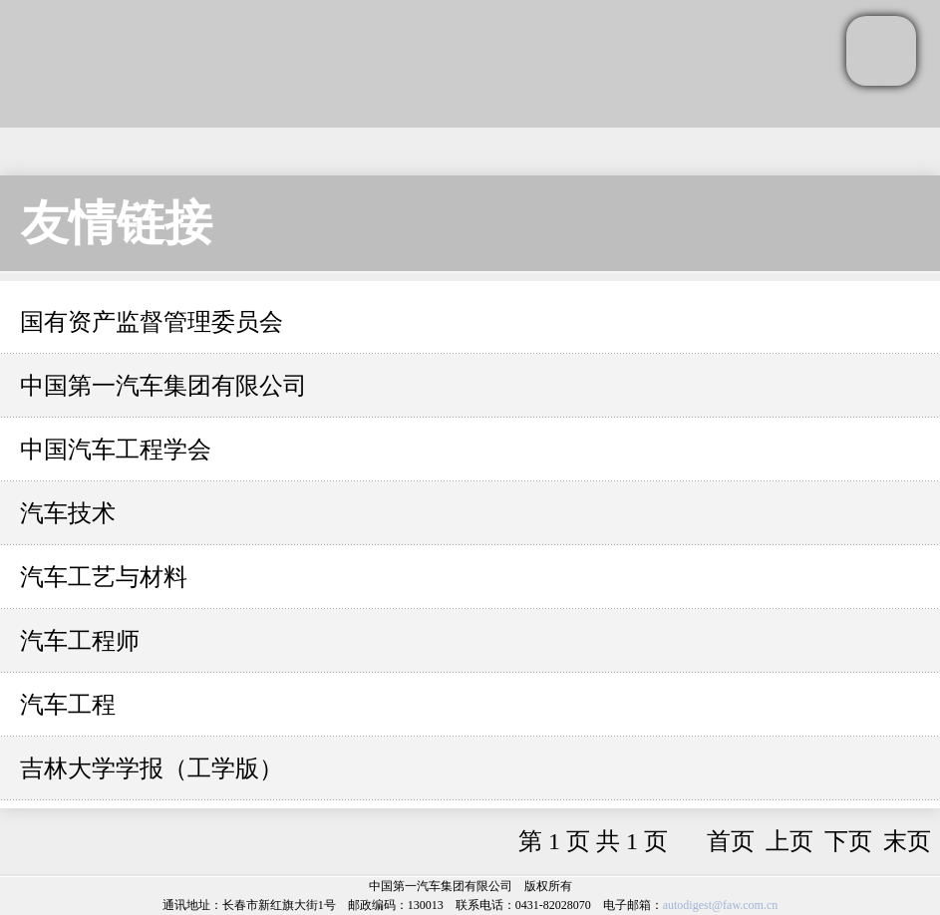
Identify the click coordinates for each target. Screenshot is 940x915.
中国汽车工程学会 (115, 449)
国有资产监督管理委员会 (151, 322)
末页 (907, 841)
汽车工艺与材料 (103, 577)
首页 (731, 841)
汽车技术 (68, 513)
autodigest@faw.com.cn (721, 905)
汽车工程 (68, 705)
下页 (848, 841)
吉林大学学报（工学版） (151, 768)
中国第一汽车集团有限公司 (163, 386)
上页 (789, 841)
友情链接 (116, 222)
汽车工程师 (80, 641)
